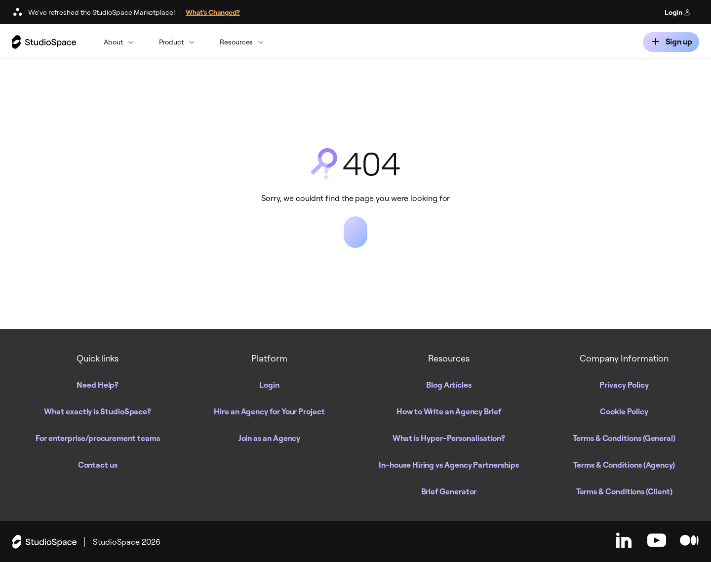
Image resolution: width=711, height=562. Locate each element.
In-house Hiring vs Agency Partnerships (448, 465)
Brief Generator (449, 491)
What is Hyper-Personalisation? (449, 438)
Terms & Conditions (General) (624, 438)
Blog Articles (449, 385)
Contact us (98, 465)
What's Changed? (213, 12)
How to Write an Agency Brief (448, 411)
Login (678, 12)
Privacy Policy (624, 385)
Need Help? (97, 385)
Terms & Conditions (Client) (624, 491)
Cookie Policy (624, 411)
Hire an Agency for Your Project (269, 411)
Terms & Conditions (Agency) (624, 465)
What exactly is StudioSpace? (97, 411)
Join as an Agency (269, 438)
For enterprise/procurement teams (97, 438)
